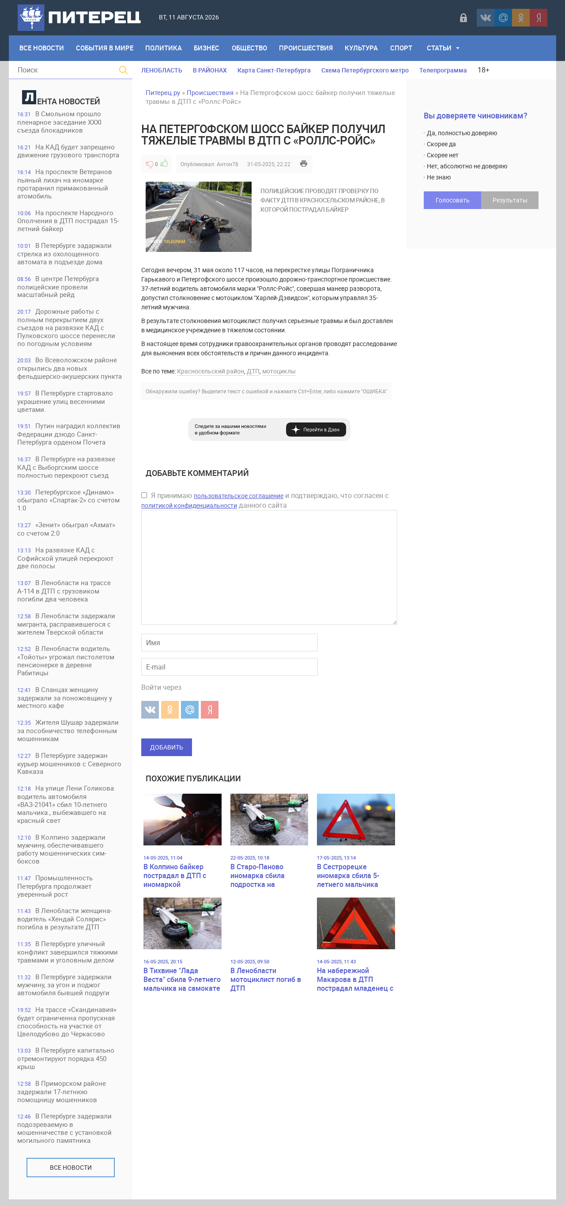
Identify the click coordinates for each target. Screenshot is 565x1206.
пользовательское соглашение (238, 495)
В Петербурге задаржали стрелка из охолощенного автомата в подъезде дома (65, 254)
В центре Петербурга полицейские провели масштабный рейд (58, 288)
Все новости (71, 1174)
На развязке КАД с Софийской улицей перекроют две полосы (66, 561)
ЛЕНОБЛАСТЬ (161, 70)
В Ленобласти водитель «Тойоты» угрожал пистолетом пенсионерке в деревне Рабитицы (66, 664)
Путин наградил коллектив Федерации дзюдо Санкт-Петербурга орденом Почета (69, 436)
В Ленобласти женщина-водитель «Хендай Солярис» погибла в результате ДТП (65, 924)
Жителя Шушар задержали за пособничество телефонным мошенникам (68, 734)
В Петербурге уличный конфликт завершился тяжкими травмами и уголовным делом (68, 957)
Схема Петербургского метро (365, 70)
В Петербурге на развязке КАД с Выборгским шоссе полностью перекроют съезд (67, 469)
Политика (164, 48)
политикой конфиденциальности (189, 505)
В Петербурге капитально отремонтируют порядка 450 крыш (66, 1064)
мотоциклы (279, 371)
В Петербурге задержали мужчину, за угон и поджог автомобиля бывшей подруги (65, 990)
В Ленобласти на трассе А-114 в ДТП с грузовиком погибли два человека (64, 594)
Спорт (403, 48)
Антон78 (227, 163)
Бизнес (208, 48)
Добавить (166, 747)
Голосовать (453, 200)
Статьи (441, 48)
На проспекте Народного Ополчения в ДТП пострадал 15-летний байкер (68, 221)
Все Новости (41, 48)
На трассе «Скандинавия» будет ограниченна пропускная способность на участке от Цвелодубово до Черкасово (67, 1027)
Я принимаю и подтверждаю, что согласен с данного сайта (264, 500)
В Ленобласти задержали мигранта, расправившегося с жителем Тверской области (67, 627)
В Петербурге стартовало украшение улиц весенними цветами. (65, 403)
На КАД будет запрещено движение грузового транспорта (69, 151)
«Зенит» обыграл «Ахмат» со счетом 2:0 (67, 531)
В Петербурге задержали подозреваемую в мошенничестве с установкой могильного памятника (65, 1135)
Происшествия (308, 48)
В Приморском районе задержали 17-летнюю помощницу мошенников (62, 1098)
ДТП (253, 371)
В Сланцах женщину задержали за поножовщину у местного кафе (65, 701)
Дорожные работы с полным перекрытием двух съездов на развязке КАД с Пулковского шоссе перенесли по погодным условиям (67, 329)
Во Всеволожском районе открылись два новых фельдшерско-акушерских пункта (70, 370)
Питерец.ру (163, 92)
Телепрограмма (443, 70)
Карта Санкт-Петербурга (274, 70)
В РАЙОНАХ (210, 70)
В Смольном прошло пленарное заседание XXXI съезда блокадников (60, 122)
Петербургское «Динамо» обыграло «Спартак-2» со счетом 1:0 (69, 502)
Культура (363, 48)
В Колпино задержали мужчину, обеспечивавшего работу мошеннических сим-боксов (62, 854)
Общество (250, 48)
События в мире (105, 48)
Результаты (510, 200)
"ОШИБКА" (374, 391)
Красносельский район (210, 371)
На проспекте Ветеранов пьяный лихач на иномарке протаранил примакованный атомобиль (65, 184)
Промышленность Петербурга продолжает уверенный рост (55, 891)
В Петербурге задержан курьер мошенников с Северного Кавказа (70, 767)
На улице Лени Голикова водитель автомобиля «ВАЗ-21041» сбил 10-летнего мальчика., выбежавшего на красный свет (66, 808)
